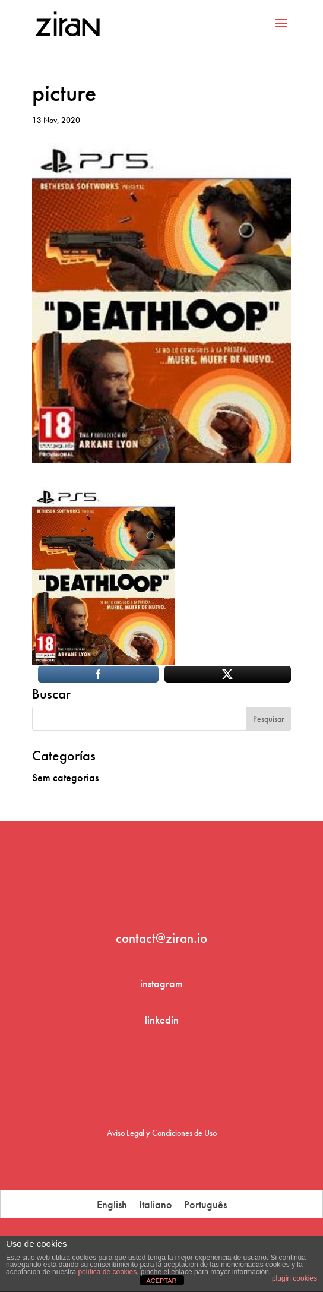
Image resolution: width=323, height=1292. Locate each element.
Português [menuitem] (205, 1204)
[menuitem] (112, 1204)
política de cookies (107, 1272)
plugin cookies (294, 1278)
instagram (161, 983)
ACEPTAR (161, 1280)
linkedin (162, 1019)
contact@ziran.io (161, 938)
